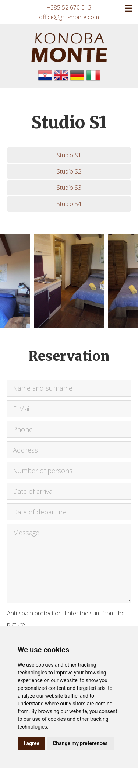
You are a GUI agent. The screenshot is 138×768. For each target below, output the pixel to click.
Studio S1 (69, 155)
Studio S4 (69, 204)
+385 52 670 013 (69, 7)
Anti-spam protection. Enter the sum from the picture (66, 618)
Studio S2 (69, 171)
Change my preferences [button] (80, 743)
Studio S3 (69, 188)
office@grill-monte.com (69, 17)
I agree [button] (31, 743)
